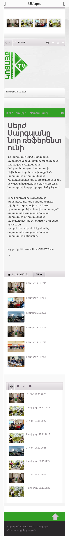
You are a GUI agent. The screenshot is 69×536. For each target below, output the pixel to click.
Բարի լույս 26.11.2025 (38, 461)
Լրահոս (39, 274)
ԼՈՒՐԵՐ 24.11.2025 (36, 342)
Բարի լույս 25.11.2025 (38, 488)
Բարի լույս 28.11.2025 (38, 407)
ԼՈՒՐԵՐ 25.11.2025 (36, 327)
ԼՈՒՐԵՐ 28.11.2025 (16, 91)
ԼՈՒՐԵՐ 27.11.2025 (36, 298)
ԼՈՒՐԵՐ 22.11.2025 (36, 357)
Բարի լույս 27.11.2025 (38, 434)
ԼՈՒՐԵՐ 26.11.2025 (36, 313)
